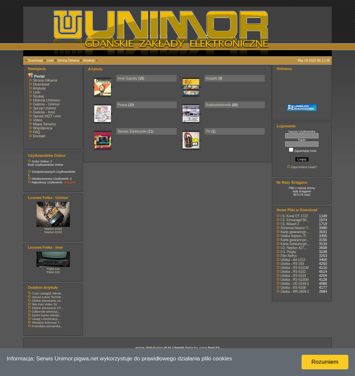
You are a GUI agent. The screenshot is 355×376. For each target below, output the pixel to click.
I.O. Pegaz (288, 252)
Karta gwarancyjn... (295, 232)
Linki (49, 60)
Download (35, 60)
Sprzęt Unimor (44, 108)
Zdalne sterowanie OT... (47, 308)
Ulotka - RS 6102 (293, 272)
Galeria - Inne (44, 112)
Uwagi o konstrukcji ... (46, 319)
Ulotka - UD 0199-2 (295, 283)
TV (208, 131)
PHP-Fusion (154, 347)
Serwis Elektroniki (132, 131)
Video (37, 120)
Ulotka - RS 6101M (295, 268)
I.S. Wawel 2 (290, 224)
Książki (212, 78)
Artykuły (89, 60)
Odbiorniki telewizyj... (46, 311)
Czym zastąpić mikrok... (47, 293)
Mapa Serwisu (44, 124)
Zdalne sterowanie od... (47, 300)
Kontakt (39, 136)
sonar (203, 347)
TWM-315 (53, 269)
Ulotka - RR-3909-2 (295, 291)
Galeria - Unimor (46, 104)
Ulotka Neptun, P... (294, 236)
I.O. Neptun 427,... (294, 248)
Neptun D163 (53, 228)
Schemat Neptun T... (296, 228)
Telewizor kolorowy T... (46, 322)
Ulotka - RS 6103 (293, 276)
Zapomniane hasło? (304, 167)
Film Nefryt (289, 256)
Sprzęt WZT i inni (47, 116)
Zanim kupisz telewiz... (47, 315)
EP (218, 347)
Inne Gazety (127, 78)
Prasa (122, 105)
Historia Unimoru (46, 100)
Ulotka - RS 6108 (293, 287)
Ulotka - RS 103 (292, 264)
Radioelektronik (218, 105)
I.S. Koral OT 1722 (294, 216)
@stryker (70, 182)
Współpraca (42, 128)
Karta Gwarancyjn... (295, 244)
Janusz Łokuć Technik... (47, 297)
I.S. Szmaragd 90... (295, 220)
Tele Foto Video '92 (44, 304)
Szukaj (38, 96)
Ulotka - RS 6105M (295, 280)
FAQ (36, 132)
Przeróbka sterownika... (47, 326)
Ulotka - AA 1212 (293, 260)
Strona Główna (68, 60)
